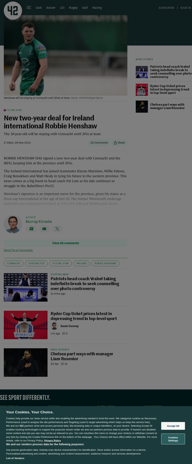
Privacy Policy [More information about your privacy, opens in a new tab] (52, 440)
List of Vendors (15, 458)
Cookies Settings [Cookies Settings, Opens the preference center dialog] (173, 439)
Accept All (173, 425)
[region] (96, 435)
